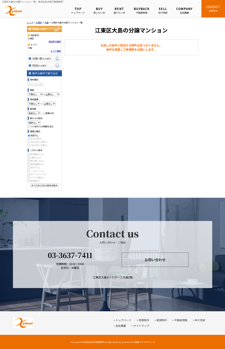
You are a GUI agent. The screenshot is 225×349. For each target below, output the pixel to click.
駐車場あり (37, 154)
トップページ (78, 10)
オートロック (38, 174)
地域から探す (44, 29)
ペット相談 (37, 177)
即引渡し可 (37, 160)
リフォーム (37, 170)
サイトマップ (141, 326)
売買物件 (144, 320)
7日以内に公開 (39, 145)
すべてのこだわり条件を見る (44, 185)
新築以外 (49, 113)
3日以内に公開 (39, 141)
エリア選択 (56, 50)
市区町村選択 (54, 41)
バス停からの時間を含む (42, 126)
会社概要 (184, 10)
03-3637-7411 (70, 255)
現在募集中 (37, 164)
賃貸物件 (161, 320)
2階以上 (36, 157)
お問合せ (213, 8)
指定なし (35, 135)
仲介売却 (162, 10)
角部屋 (35, 180)
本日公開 (36, 138)
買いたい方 (99, 10)
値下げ (35, 167)
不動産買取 (142, 10)
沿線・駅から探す (44, 58)
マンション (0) (35, 84)
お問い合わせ (155, 259)
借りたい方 (119, 10)
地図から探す (44, 65)
